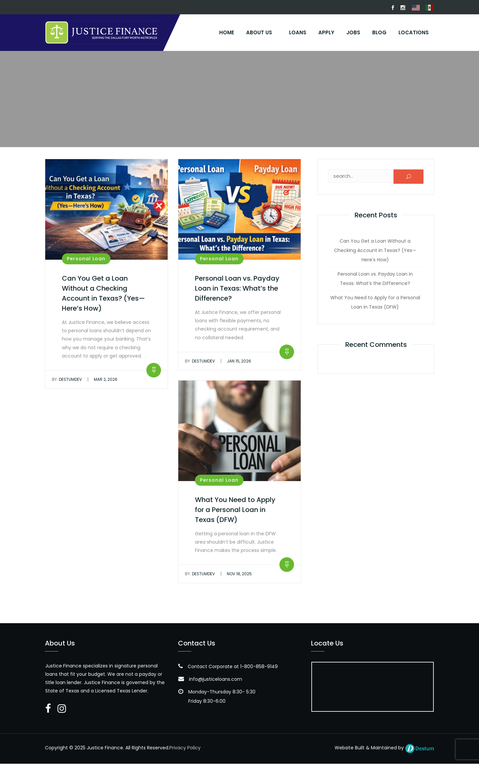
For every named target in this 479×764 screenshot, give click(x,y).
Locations (414, 32)
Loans (297, 32)
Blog (379, 32)
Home (226, 32)
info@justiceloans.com (215, 679)
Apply (326, 32)
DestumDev (67, 379)
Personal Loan (86, 259)
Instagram (403, 8)
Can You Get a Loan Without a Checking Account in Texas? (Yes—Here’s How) (375, 250)
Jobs (353, 32)
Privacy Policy (185, 748)
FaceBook (393, 8)
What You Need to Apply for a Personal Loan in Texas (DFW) (235, 510)
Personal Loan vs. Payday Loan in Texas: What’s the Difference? (237, 288)
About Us (259, 32)
